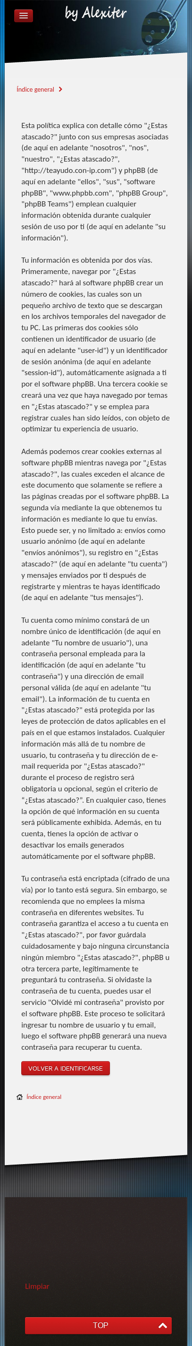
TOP (100, 1325)
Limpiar (37, 1286)
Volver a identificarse (65, 1068)
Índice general (43, 1096)
